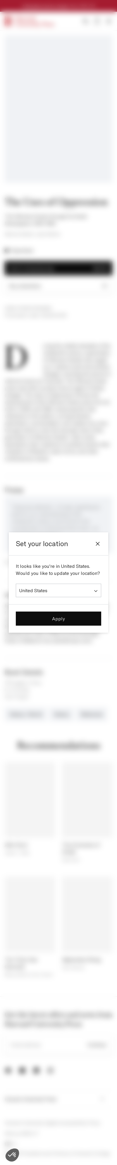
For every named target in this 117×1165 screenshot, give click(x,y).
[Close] (97, 543)
